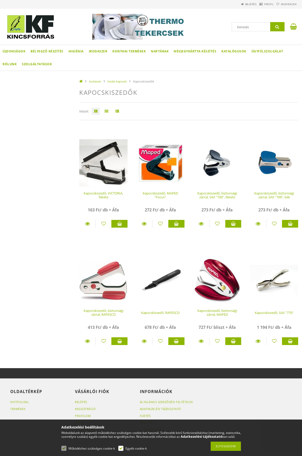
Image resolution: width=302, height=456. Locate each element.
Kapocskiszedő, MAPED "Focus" (160, 195)
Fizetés (145, 416)
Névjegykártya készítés (195, 51)
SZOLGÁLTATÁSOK (37, 64)
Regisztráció (85, 409)
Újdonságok (14, 51)
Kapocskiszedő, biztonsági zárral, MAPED (217, 312)
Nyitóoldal (19, 402)
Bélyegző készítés (47, 51)
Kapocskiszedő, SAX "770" (274, 312)
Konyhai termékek (129, 51)
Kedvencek (286, 4)
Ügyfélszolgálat (267, 51)
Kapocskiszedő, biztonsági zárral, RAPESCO (103, 312)
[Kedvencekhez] (104, 224)
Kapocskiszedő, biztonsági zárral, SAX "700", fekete (217, 195)
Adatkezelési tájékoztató (160, 409)
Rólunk (10, 64)
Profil (261, 4)
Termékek (17, 409)
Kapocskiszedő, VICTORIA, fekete (103, 195)
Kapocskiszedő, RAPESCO (160, 312)
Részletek (87, 224)
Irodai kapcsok (117, 81)
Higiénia (76, 51)
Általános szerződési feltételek (166, 402)
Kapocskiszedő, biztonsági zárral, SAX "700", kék (274, 195)
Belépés (239, 4)
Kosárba (119, 224)
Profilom (83, 416)
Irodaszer (98, 51)
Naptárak (160, 51)
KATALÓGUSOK (233, 51)
